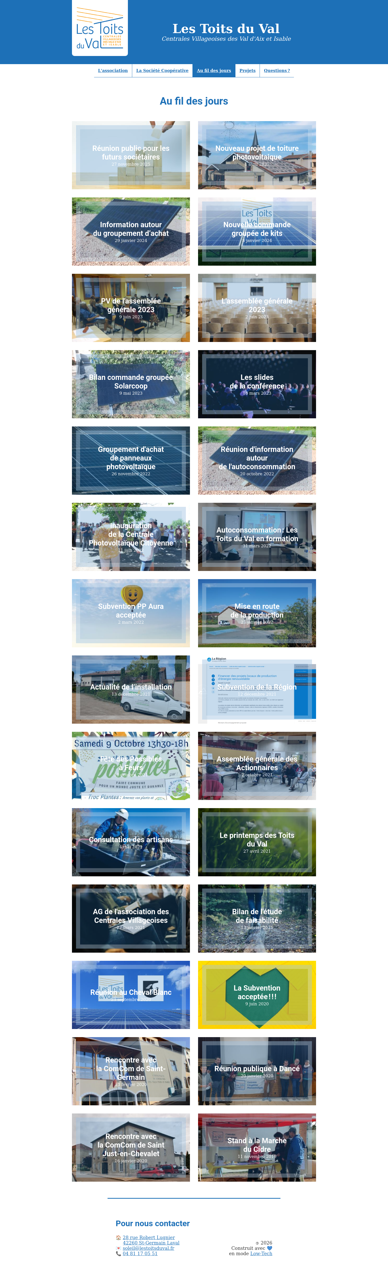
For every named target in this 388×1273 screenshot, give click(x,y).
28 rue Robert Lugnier (149, 1237)
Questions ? (277, 70)
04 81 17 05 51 (140, 1253)
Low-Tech (261, 1253)
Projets (248, 70)
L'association (113, 70)
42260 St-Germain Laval (151, 1243)
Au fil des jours (214, 70)
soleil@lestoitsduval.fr (148, 1248)
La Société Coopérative (162, 70)
